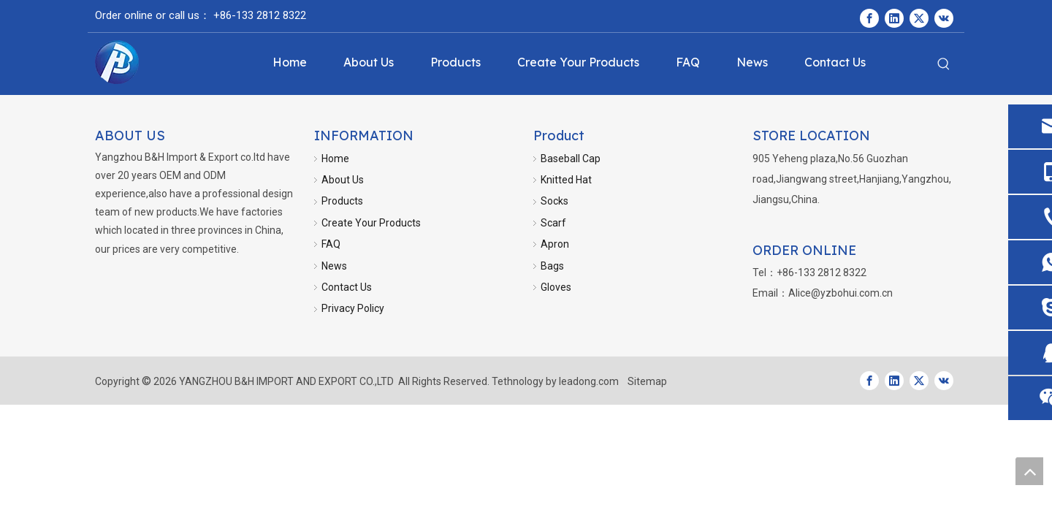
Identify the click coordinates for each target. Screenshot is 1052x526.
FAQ (330, 244)
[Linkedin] (894, 18)
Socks (554, 201)
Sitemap (647, 381)
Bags (552, 266)
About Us (342, 180)
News (334, 266)
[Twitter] (919, 18)
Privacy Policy (352, 308)
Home (335, 158)
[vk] (943, 18)
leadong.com (589, 381)
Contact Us (346, 287)
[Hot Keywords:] (944, 64)
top (1029, 471)
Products (342, 201)
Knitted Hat (566, 180)
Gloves (556, 287)
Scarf (553, 223)
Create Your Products (371, 223)
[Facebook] (869, 18)
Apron (555, 244)
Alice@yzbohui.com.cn (840, 293)
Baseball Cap (571, 158)
